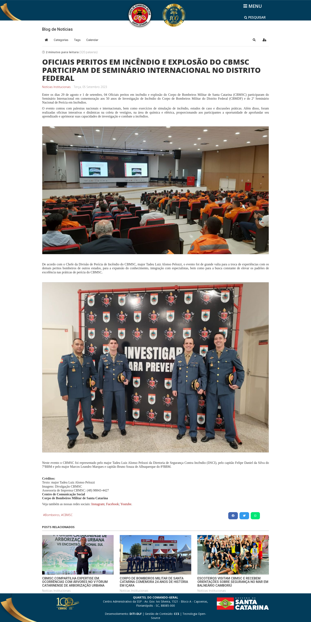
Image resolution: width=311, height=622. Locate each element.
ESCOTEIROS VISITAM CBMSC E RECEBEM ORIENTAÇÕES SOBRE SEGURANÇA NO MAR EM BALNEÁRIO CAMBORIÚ (232, 581)
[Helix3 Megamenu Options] (253, 6)
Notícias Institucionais (56, 87)
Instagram (97, 504)
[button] (254, 40)
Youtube (125, 504)
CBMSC (68, 515)
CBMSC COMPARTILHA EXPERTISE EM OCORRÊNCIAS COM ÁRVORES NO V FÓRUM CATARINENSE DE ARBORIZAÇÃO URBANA (75, 581)
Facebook (112, 504)
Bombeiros (52, 515)
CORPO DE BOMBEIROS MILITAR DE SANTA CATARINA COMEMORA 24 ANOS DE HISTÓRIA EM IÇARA (154, 581)
